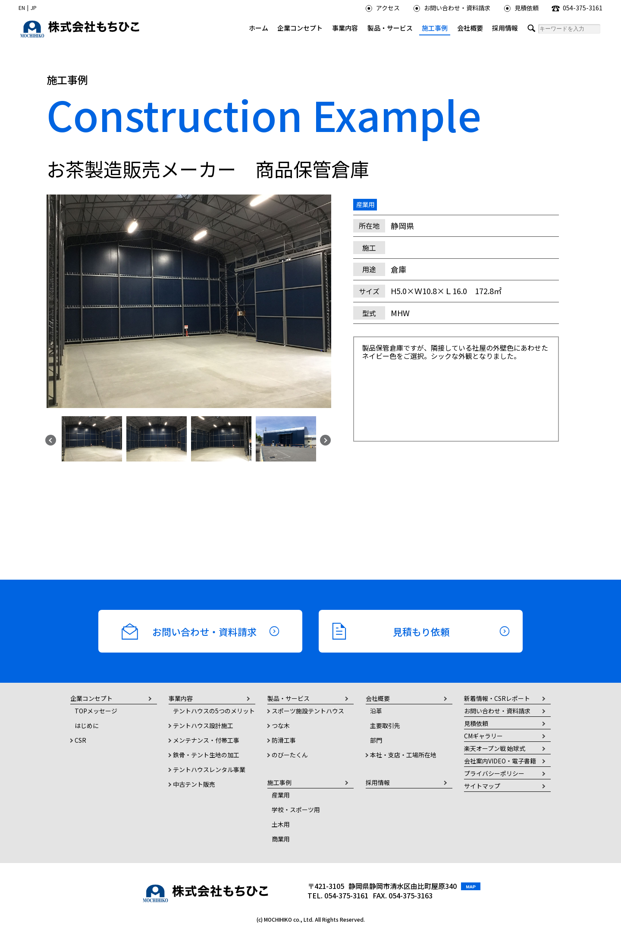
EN (22, 7)
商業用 (281, 839)
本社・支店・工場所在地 (403, 754)
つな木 (281, 725)
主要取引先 (385, 725)
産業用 (281, 795)
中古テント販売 (194, 784)
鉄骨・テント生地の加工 (206, 754)
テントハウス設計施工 (203, 725)
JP (34, 7)
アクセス (382, 7)
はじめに (87, 725)
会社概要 (470, 27)
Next (324, 439)
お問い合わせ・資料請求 (451, 7)
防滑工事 (284, 740)
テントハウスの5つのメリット (214, 710)
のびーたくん (290, 754)
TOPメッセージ (96, 710)
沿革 (376, 710)
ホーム (258, 27)
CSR (80, 740)
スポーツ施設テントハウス (308, 710)
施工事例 (435, 27)
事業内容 (345, 27)
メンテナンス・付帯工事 (206, 740)
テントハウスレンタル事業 (209, 769)
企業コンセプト (300, 27)
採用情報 (505, 27)
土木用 (281, 824)
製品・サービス (390, 27)
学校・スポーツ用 (296, 809)
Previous (49, 439)
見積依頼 (521, 7)
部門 (376, 740)
